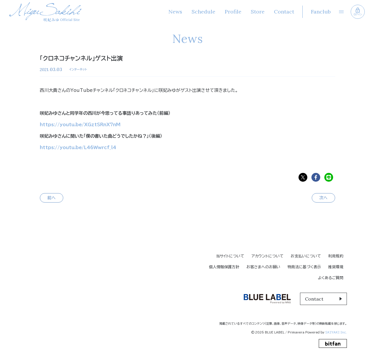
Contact (284, 11)
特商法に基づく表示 (304, 267)
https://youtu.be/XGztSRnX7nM (80, 124)
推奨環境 (335, 267)
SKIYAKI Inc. (336, 332)
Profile (232, 11)
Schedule (203, 11)
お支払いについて (306, 256)
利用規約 (335, 256)
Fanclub (320, 11)
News (175, 11)
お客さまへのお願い (263, 267)
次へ (323, 197)
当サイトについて (230, 256)
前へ (51, 197)
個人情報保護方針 (224, 267)
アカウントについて (267, 256)
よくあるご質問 (330, 278)
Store (257, 11)
